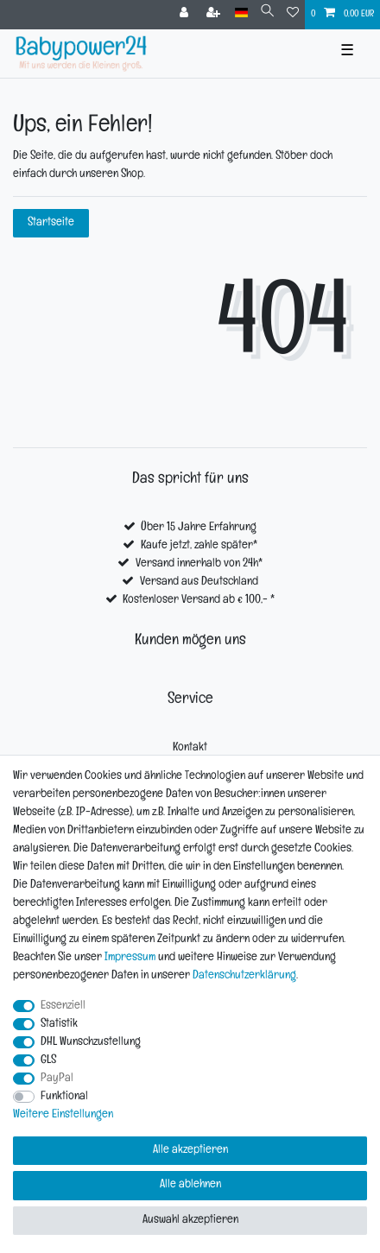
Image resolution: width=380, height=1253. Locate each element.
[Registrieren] (215, 14)
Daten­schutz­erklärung (244, 976)
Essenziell (63, 1006)
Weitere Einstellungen (63, 1115)
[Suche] (267, 13)
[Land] (241, 13)
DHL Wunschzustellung (91, 1043)
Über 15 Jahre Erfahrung (198, 528)
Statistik (59, 1024)
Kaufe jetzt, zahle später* (199, 546)
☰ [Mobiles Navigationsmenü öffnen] (347, 53)
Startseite (51, 223)
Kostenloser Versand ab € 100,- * (199, 600)
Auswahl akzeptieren (190, 1221)
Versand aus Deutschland (199, 582)
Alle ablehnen (190, 1185)
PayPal (57, 1079)
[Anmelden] (186, 14)
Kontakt (190, 748)
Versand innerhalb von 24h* (199, 564)
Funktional (64, 1097)
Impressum (129, 958)
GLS (48, 1061)
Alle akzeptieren (190, 1151)
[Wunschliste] (293, 14)
